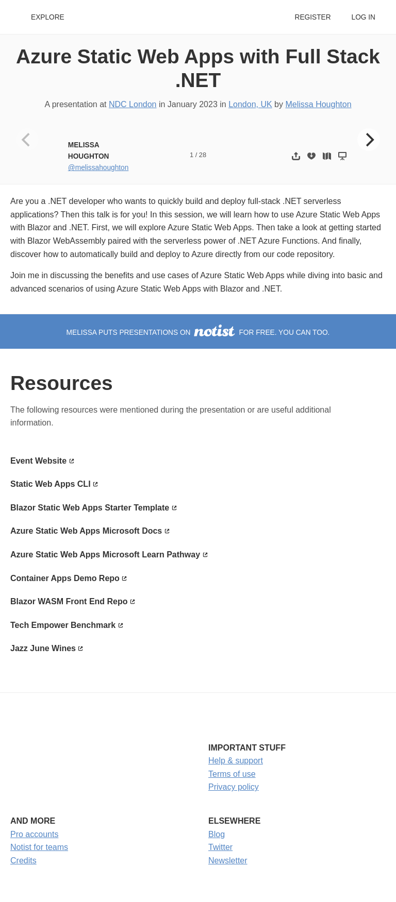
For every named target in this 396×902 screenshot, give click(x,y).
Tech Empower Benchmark (63, 625)
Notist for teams (39, 847)
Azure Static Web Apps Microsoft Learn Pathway (105, 554)
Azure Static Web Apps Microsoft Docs (86, 530)
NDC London (133, 104)
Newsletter (228, 860)
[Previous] (27, 139)
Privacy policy (233, 786)
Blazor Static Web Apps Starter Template (89, 507)
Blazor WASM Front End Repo (69, 601)
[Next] (368, 139)
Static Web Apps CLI (50, 484)
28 (202, 155)
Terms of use (232, 774)
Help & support (235, 760)
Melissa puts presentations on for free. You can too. (198, 332)
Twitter (220, 847)
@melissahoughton (98, 168)
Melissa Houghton (318, 104)
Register (312, 17)
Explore (47, 17)
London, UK (250, 104)
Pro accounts (34, 834)
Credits (23, 860)
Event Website (38, 460)
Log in (363, 17)
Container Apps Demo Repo (65, 578)
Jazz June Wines (43, 648)
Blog (216, 834)
